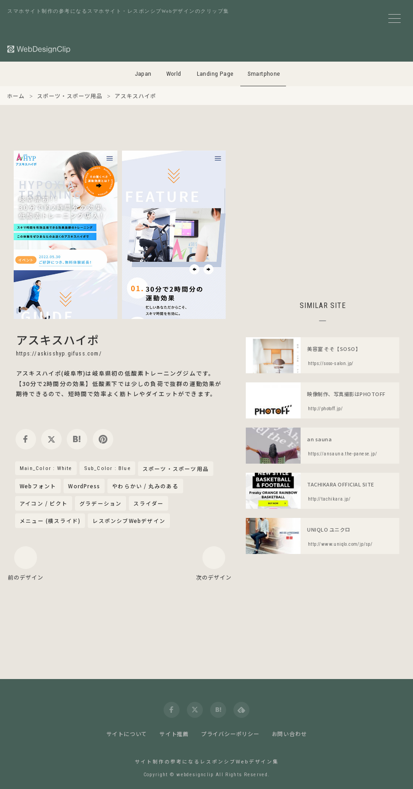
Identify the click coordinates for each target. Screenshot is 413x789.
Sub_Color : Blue (107, 468)
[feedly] (241, 710)
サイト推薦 (174, 733)
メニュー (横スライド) (50, 520)
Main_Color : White (46, 468)
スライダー (148, 503)
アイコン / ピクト (44, 503)
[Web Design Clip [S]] (39, 49)
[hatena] (77, 439)
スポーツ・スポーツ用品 (176, 469)
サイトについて (127, 733)
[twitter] (51, 439)
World (173, 73)
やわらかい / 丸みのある (145, 486)
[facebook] (26, 439)
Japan (143, 73)
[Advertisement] (322, 214)
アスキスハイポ (57, 339)
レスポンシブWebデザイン (128, 520)
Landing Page (215, 73)
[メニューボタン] (394, 18)
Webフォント (38, 486)
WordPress (84, 486)
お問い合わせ (289, 733)
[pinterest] (103, 439)
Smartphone (264, 73)
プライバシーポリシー (230, 733)
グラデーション (100, 503)
